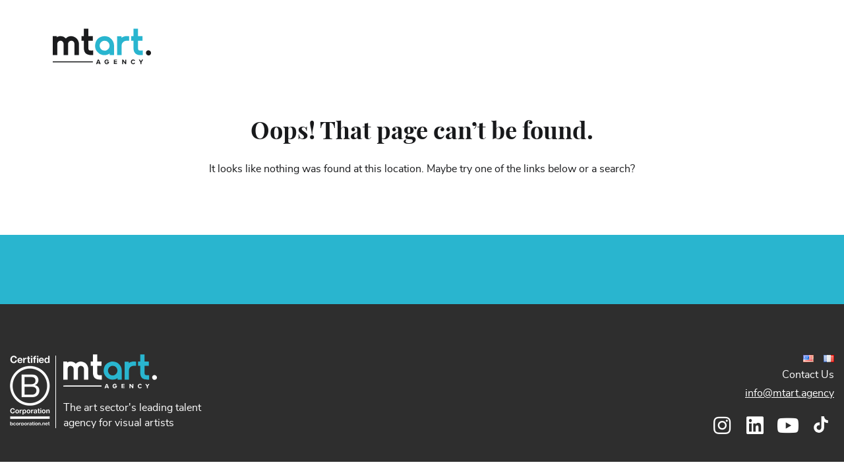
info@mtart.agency (789, 393)
